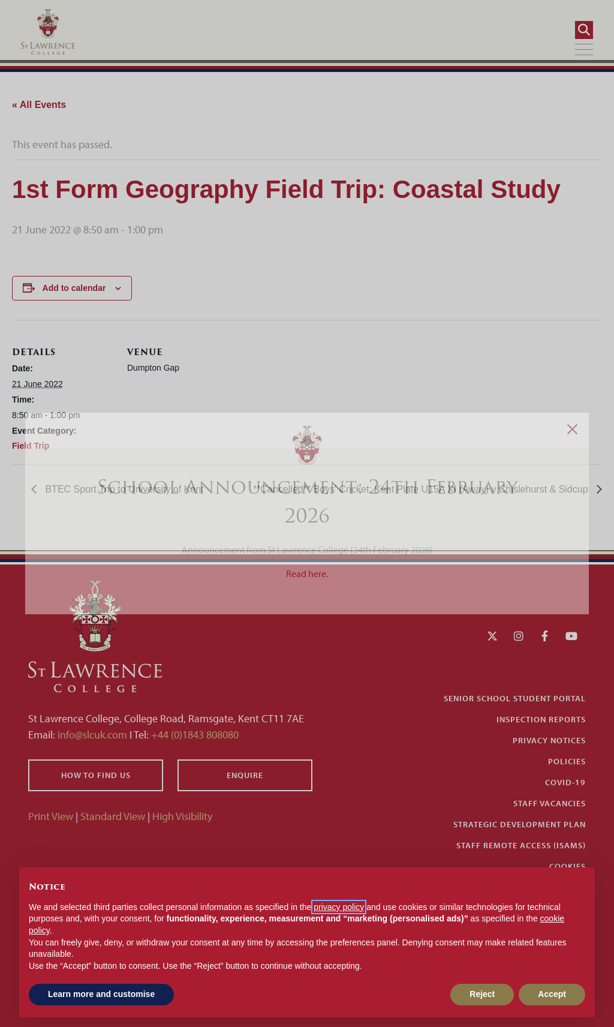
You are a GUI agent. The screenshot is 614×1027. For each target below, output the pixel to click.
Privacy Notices (549, 740)
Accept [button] (552, 994)
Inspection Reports (541, 719)
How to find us (96, 775)
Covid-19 (565, 782)
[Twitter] (492, 636)
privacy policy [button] (339, 907)
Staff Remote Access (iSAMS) (521, 845)
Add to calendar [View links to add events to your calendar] (74, 288)
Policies (567, 761)
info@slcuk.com (92, 734)
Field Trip (30, 446)
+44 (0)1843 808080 (194, 734)
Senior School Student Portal (515, 698)
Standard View (112, 816)
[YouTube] (571, 636)
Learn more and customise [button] (101, 994)
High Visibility (182, 816)
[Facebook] (544, 636)
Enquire (245, 775)
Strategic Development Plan (519, 824)
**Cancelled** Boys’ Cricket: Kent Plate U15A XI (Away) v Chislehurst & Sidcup (422, 489)
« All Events (39, 105)
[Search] (580, 30)
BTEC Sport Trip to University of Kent (123, 489)
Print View (50, 816)
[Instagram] (518, 636)
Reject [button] (482, 994)
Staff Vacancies (549, 803)
